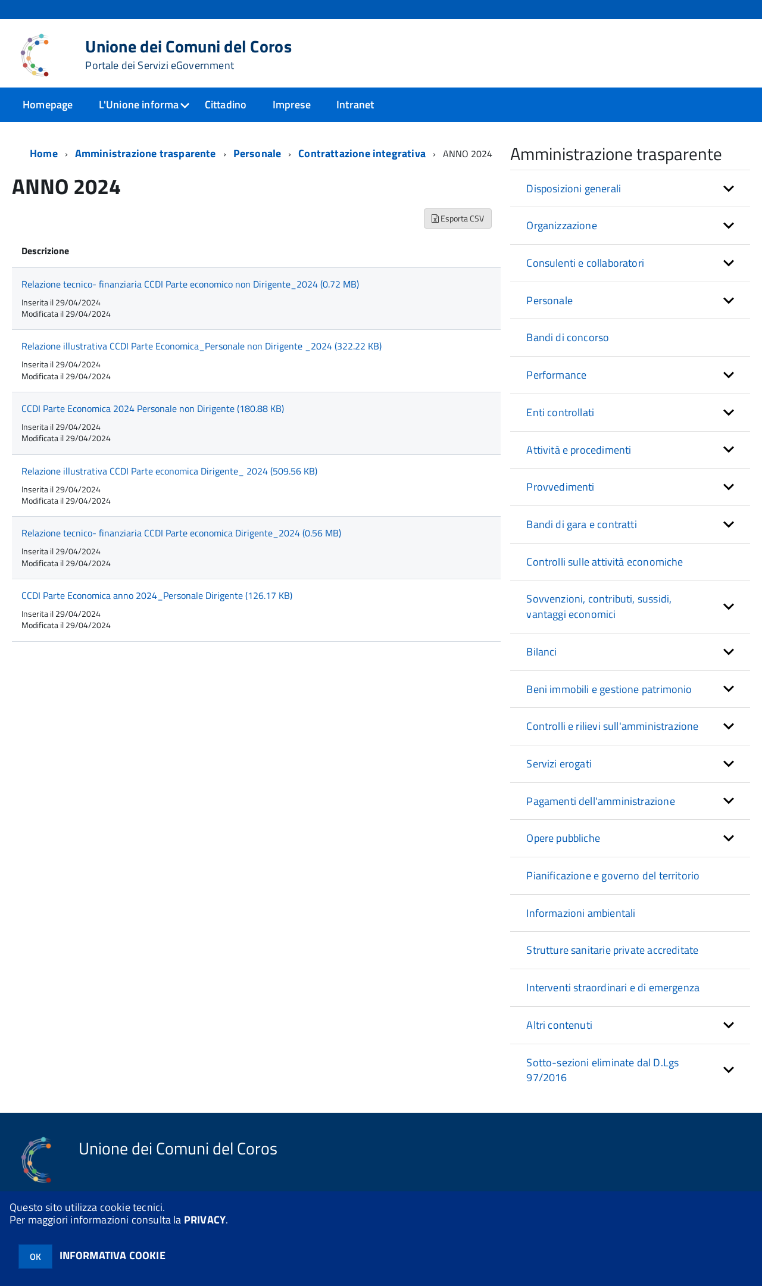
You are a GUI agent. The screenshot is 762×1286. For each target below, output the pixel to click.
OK (35, 1256)
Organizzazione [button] (561, 225)
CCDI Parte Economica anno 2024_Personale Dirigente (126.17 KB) (156, 595)
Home (44, 153)
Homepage (48, 104)
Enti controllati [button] (560, 412)
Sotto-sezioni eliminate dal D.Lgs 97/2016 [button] (602, 1070)
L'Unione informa (139, 104)
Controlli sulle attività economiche (604, 562)
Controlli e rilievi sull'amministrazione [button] (612, 726)
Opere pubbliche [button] (563, 838)
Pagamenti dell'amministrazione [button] (600, 801)
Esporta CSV (458, 218)
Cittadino (226, 104)
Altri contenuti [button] (559, 1025)
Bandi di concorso (567, 337)
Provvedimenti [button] (560, 487)
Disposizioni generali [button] (573, 188)
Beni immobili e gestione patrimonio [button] (609, 689)
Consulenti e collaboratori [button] (585, 263)
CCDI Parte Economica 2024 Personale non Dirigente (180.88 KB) (152, 408)
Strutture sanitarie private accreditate (612, 950)
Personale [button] (549, 300)
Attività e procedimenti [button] (578, 450)
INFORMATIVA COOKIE (112, 1255)
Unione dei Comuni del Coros (188, 54)
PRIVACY (205, 1220)
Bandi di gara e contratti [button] (581, 524)
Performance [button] (556, 375)
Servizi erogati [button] (559, 764)
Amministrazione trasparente (145, 153)
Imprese (292, 104)
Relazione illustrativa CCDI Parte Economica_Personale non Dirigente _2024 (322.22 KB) (201, 346)
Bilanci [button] (541, 652)
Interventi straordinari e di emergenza (612, 987)
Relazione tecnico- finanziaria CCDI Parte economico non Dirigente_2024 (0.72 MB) (190, 284)
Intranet (355, 104)
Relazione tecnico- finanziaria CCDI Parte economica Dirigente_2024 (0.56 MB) (181, 533)
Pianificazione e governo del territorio (612, 875)
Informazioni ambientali (580, 913)
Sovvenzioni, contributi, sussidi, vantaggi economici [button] (599, 606)
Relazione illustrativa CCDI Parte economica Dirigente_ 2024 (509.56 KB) (169, 471)
